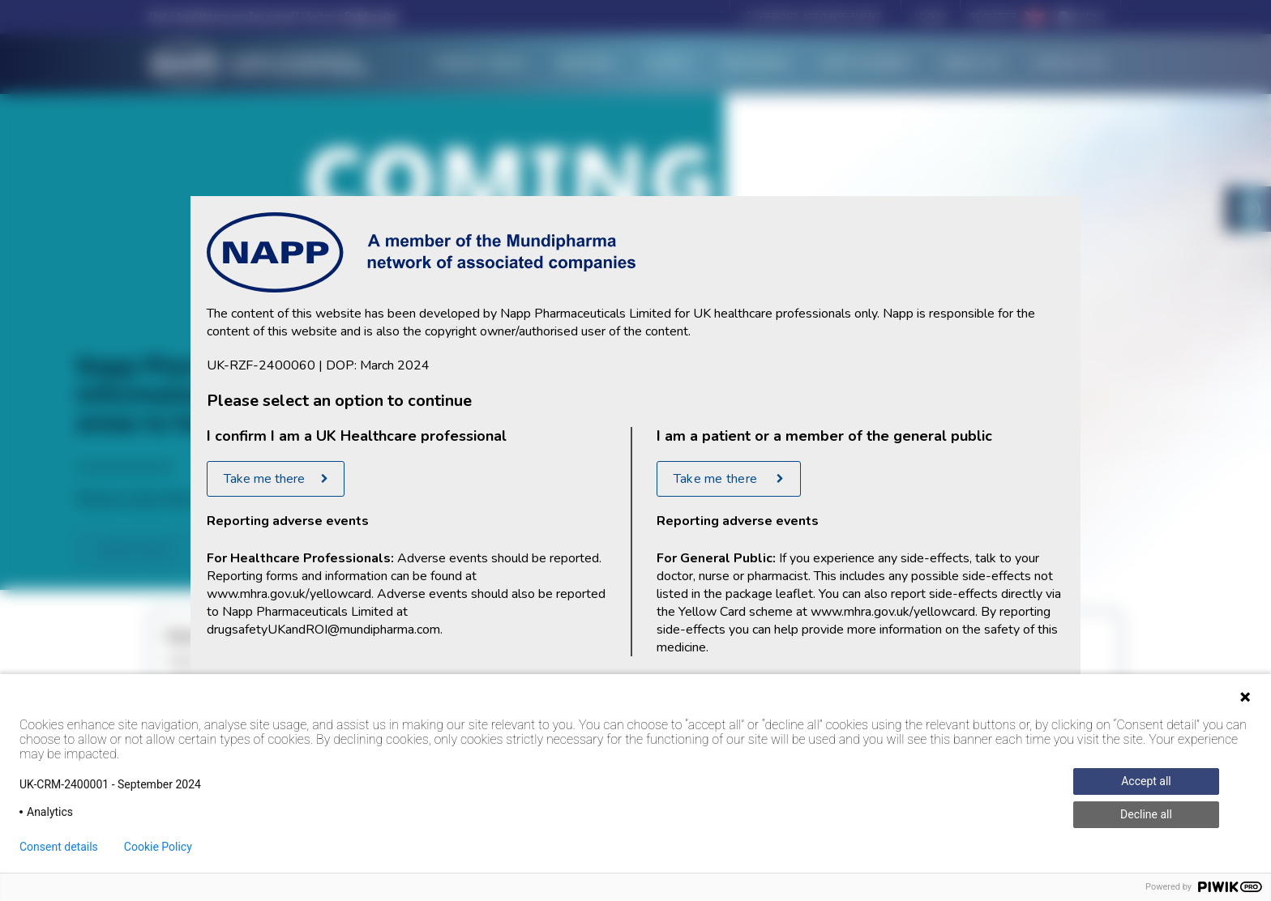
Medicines (585, 63)
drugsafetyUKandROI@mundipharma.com (323, 629)
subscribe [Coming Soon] (131, 550)
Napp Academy (866, 63)
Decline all (1146, 814)
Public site (371, 17)
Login (929, 17)
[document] (635, 451)
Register (992, 17)
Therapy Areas (478, 63)
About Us (972, 63)
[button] (812, 17)
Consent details (58, 846)
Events (669, 63)
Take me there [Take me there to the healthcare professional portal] (264, 479)
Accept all (1146, 781)
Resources (756, 63)
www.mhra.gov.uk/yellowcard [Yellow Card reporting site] (289, 594)
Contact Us (1069, 63)
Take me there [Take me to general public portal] (717, 479)
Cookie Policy (158, 846)
